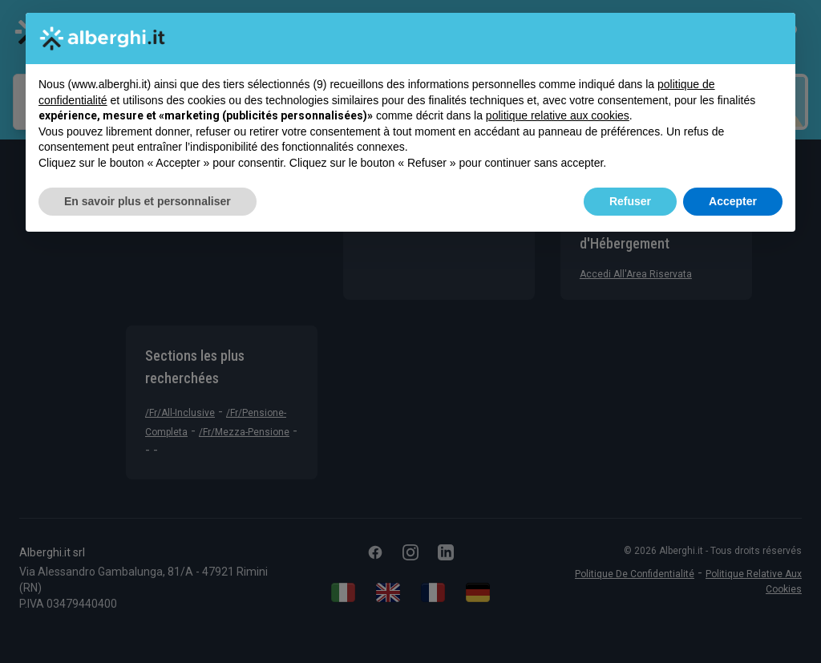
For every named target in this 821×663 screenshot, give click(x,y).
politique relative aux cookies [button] (557, 115)
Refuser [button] (630, 201)
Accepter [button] (733, 201)
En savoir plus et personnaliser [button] (147, 201)
